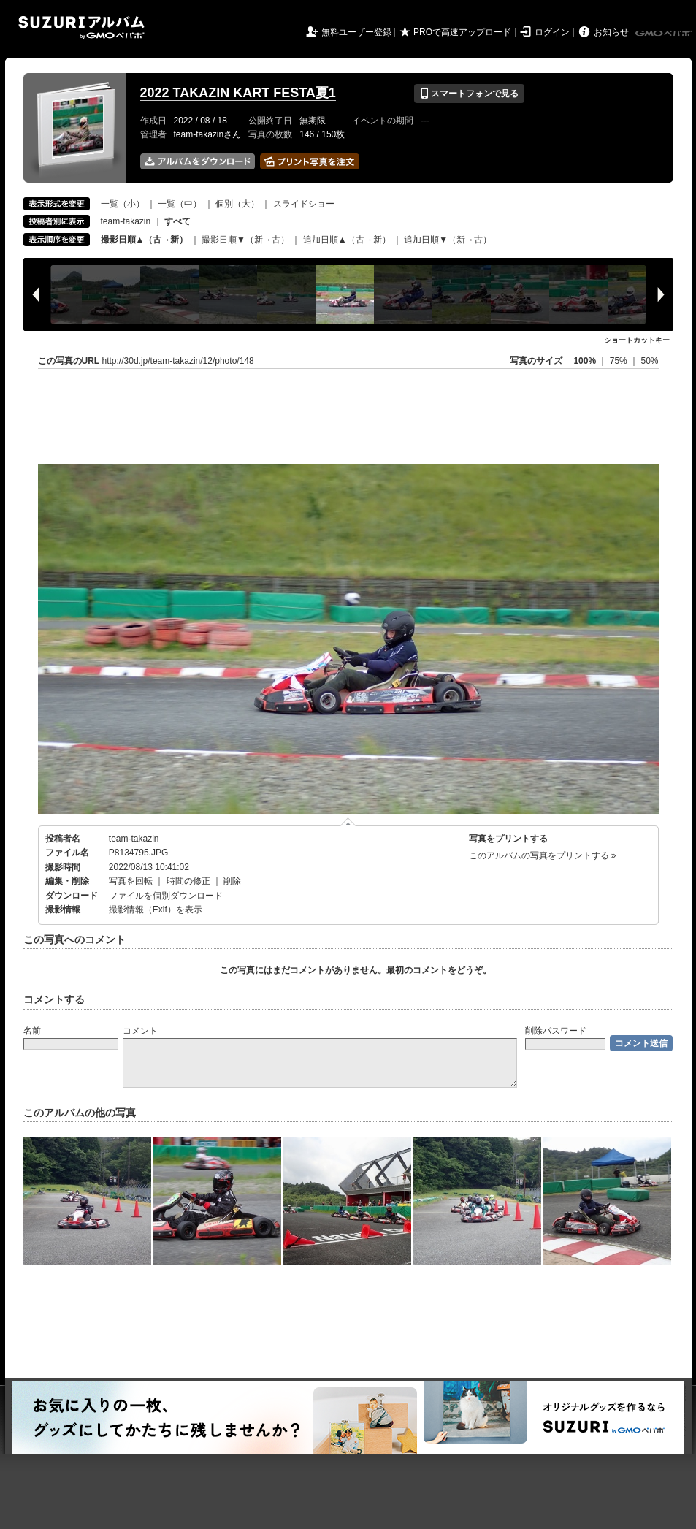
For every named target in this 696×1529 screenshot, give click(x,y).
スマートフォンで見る (469, 93)
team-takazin (126, 221)
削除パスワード (555, 1031)
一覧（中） (180, 204)
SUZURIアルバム (81, 27)
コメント (140, 1031)
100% (584, 361)
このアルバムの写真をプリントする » (542, 855)
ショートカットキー (637, 340)
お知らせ (611, 32)
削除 (232, 881)
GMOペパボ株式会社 (664, 33)
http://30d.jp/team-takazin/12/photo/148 (178, 361)
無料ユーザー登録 (356, 32)
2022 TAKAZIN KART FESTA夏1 (238, 92)
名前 (32, 1031)
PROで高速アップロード (462, 32)
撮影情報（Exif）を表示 (155, 909)
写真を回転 (131, 881)
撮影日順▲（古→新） (144, 240)
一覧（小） (123, 204)
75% (620, 361)
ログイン (552, 32)
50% (649, 361)
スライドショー (303, 204)
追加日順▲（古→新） (347, 240)
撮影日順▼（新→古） (245, 240)
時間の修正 (188, 881)
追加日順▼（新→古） (448, 240)
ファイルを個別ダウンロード (166, 896)
